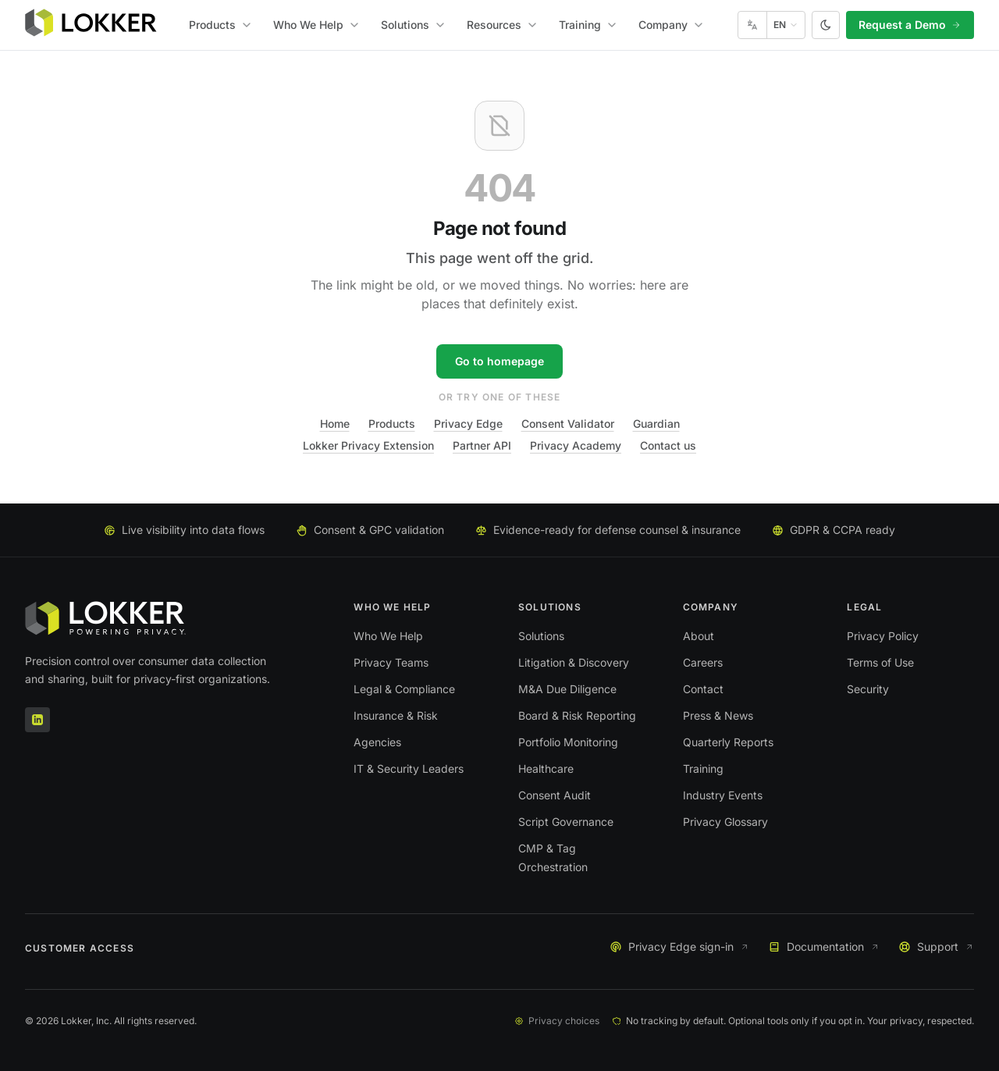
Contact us (668, 445)
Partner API (482, 445)
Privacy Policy (883, 635)
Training (588, 24)
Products (221, 24)
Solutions (413, 24)
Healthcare (546, 768)
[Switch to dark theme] (826, 25)
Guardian (656, 423)
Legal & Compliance (404, 689)
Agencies (377, 742)
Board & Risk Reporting (577, 715)
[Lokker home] (91, 25)
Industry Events (723, 795)
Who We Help (317, 24)
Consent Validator (567, 423)
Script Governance (565, 821)
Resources (503, 24)
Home (335, 423)
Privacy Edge (468, 423)
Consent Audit (554, 795)
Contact (703, 689)
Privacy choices (556, 1021)
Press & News (718, 715)
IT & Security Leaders (409, 768)
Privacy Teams (391, 662)
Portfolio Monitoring (568, 742)
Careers (703, 662)
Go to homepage (499, 361)
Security (868, 689)
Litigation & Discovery (573, 662)
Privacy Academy (575, 445)
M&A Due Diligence (567, 689)
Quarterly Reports (728, 742)
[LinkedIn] (37, 719)
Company (671, 24)
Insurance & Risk (396, 715)
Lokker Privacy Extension (368, 445)
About (698, 635)
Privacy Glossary (725, 821)
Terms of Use (880, 662)
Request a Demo (910, 24)
